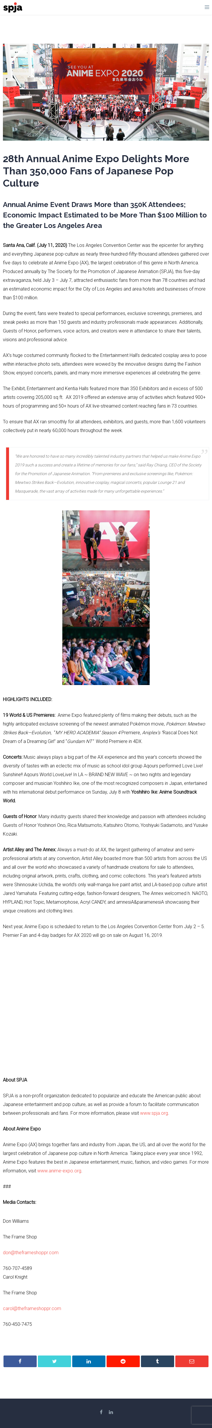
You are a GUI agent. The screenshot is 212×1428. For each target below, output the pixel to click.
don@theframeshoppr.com (31, 1252)
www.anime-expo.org (59, 1171)
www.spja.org (154, 1113)
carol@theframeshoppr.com (32, 1308)
